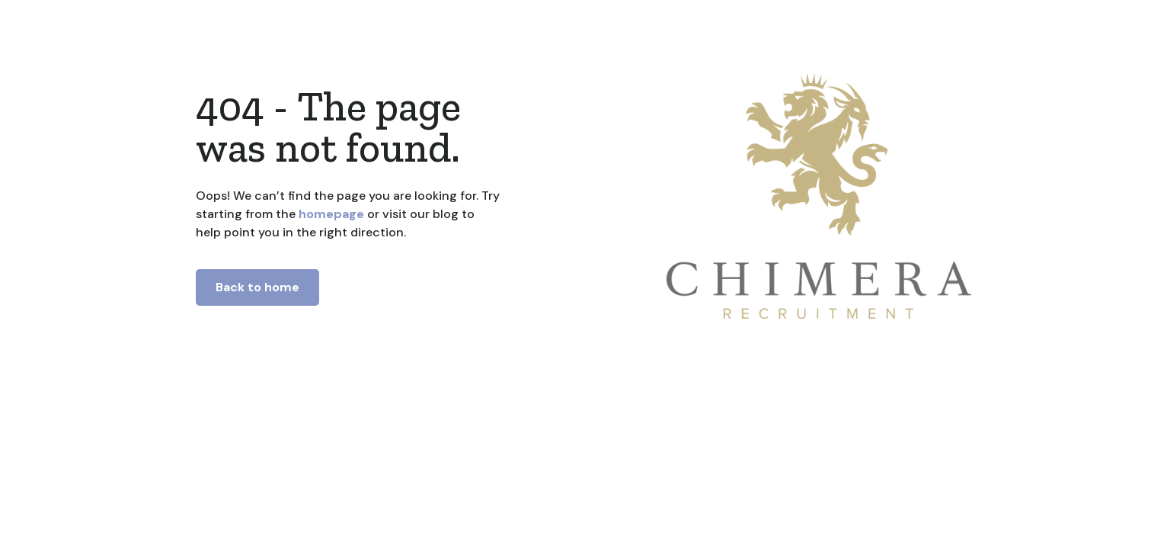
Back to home (257, 287)
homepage (330, 214)
